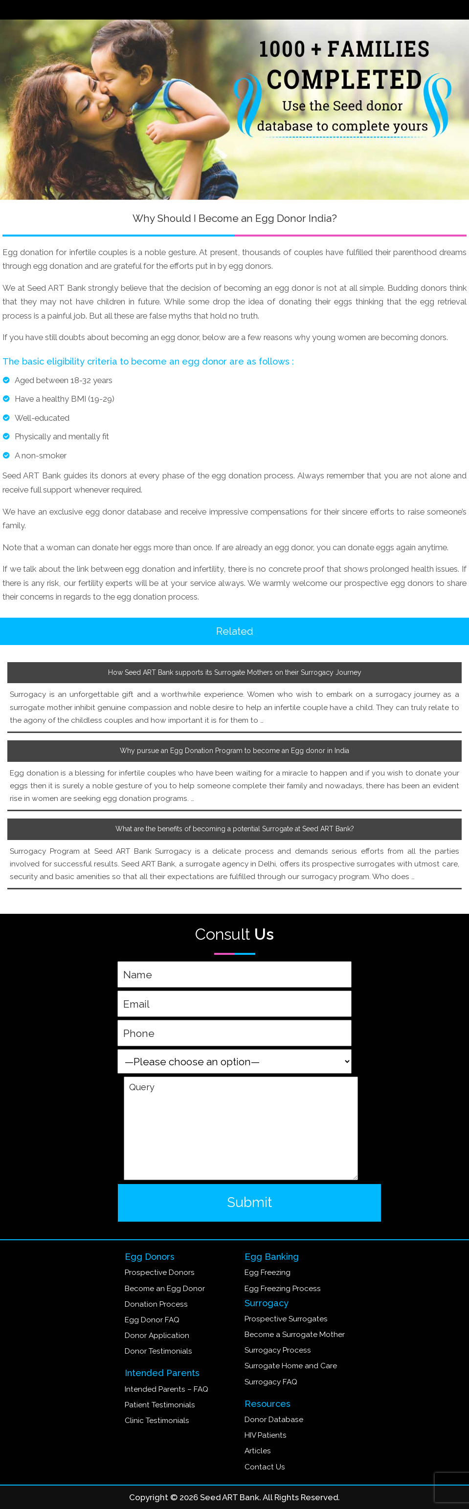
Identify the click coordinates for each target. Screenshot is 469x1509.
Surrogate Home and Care (291, 1365)
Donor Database (274, 1419)
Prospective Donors (160, 1272)
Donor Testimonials (158, 1351)
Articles (258, 1450)
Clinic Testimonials (157, 1420)
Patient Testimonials (160, 1405)
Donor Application (157, 1335)
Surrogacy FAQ (271, 1382)
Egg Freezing (267, 1272)
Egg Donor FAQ (152, 1319)
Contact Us (265, 1467)
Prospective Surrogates (286, 1319)
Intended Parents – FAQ (166, 1389)
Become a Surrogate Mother (295, 1334)
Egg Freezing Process (283, 1288)
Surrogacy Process (278, 1350)
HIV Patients (266, 1435)
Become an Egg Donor (165, 1288)
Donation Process (156, 1304)
